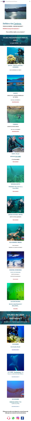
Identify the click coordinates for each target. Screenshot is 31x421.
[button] (1, 1)
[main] (15, 26)
